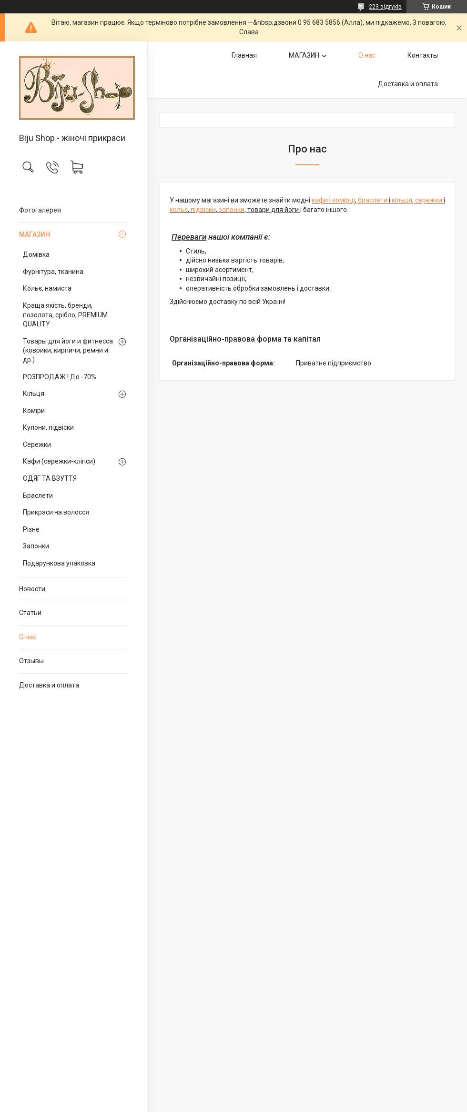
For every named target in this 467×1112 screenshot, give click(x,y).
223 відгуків (385, 6)
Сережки (37, 444)
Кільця (33, 393)
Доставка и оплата (49, 685)
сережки (429, 200)
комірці (343, 200)
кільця (402, 200)
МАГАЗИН (34, 234)
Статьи (30, 613)
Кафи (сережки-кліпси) (59, 461)
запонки (231, 209)
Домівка (36, 254)
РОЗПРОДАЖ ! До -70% (59, 377)
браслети (373, 200)
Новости (32, 589)
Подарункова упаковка (59, 563)
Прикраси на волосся (56, 512)
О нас (27, 637)
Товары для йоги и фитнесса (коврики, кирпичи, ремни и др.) (68, 350)
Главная (244, 55)
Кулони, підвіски (48, 427)
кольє (179, 209)
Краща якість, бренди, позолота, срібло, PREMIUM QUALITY (65, 315)
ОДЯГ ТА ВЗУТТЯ (50, 478)
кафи (320, 200)
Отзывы (31, 661)
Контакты (422, 55)
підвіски (203, 209)
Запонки (36, 546)
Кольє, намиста (47, 288)
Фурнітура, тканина (53, 271)
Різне (31, 529)
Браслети (38, 495)
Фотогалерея (40, 210)
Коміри (34, 410)
